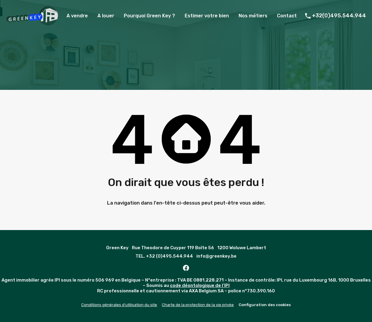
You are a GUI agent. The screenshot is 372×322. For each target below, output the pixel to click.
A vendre (77, 16)
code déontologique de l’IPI (200, 285)
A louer (105, 16)
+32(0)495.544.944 (339, 16)
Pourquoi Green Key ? (149, 16)
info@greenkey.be (216, 256)
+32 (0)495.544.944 (169, 256)
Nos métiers (253, 16)
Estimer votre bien (207, 16)
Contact (287, 16)
